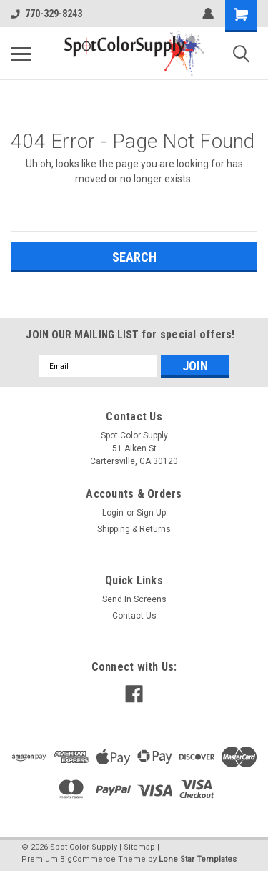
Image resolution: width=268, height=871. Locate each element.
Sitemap (139, 847)
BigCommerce (88, 859)
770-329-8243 (46, 13)
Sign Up (151, 513)
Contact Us (134, 616)
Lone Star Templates (198, 859)
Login (113, 513)
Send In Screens (134, 599)
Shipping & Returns (134, 529)
